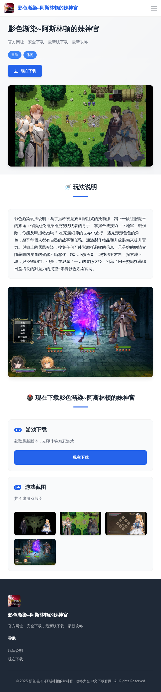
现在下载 (25, 71)
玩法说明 (15, 650)
